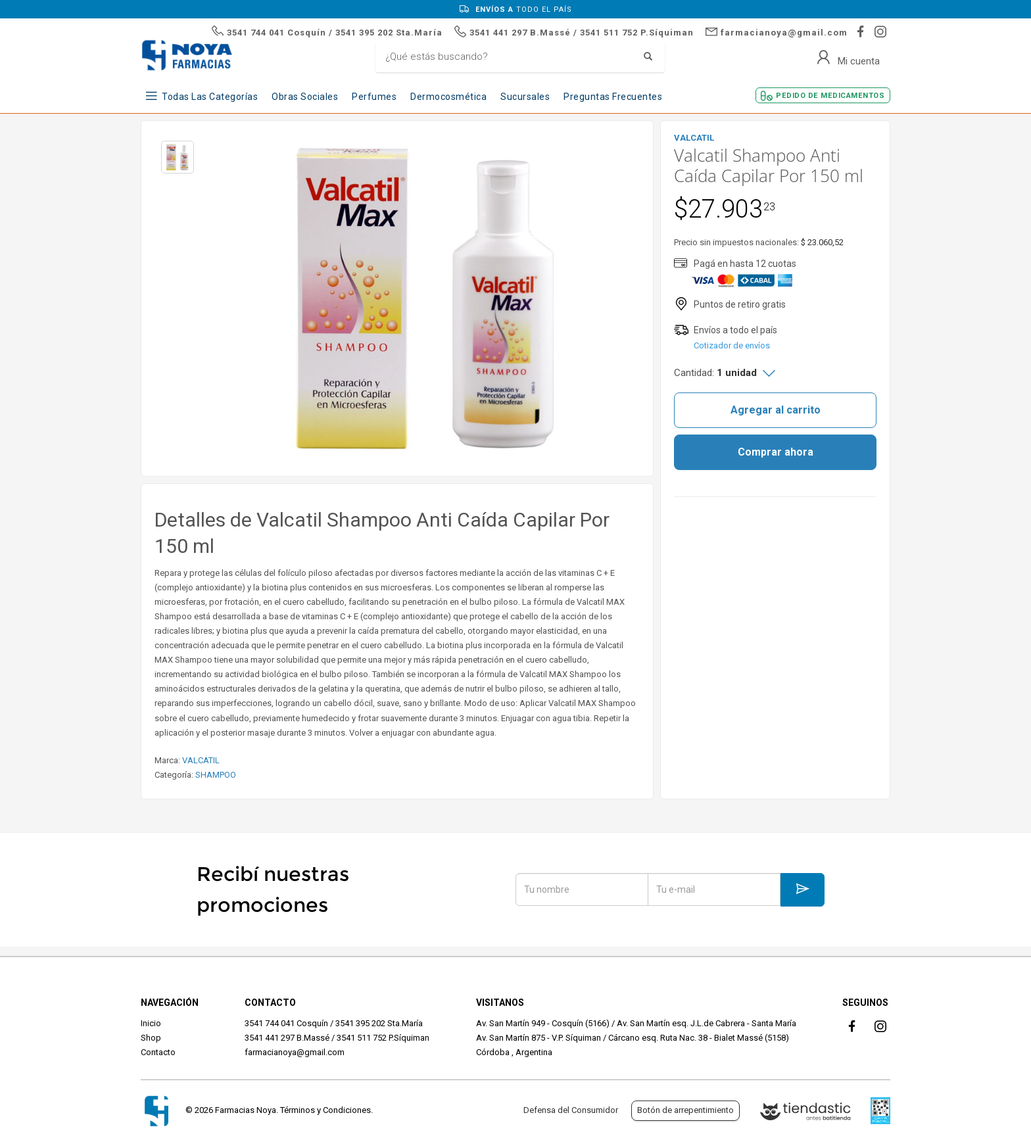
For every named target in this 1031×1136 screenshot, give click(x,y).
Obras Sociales (305, 96)
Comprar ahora (775, 452)
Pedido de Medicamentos (830, 95)
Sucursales (525, 96)
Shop (151, 1038)
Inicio (151, 1023)
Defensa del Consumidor (570, 1110)
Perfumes (374, 96)
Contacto (158, 1052)
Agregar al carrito (776, 410)
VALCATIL (201, 760)
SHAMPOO (215, 775)
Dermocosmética (448, 96)
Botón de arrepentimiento (685, 1110)
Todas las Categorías (210, 96)
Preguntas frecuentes (612, 96)
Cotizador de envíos (732, 345)
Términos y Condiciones (325, 1110)
